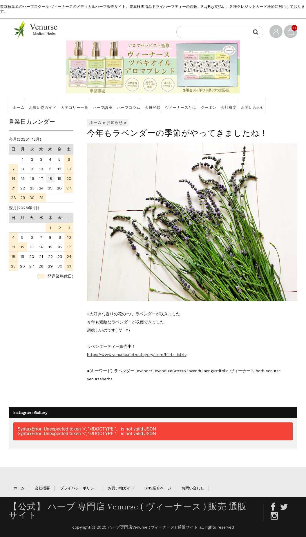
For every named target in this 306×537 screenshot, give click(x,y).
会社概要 (271, 105)
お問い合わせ (25, 121)
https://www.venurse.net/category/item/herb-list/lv (137, 370)
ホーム (20, 105)
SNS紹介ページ (157, 503)
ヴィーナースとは (213, 105)
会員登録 (180, 105)
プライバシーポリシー (79, 503)
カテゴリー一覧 (86, 105)
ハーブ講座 (119, 105)
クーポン (246, 105)
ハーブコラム (150, 105)
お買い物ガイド (49, 105)
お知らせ (114, 137)
